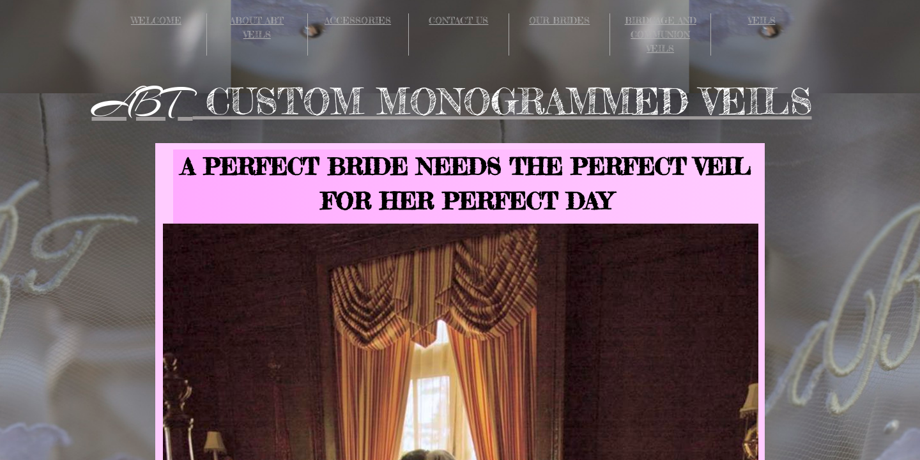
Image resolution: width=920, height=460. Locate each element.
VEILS (762, 20)
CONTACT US (458, 20)
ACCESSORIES (358, 20)
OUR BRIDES (559, 20)
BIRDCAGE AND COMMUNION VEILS (660, 34)
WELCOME (156, 20)
